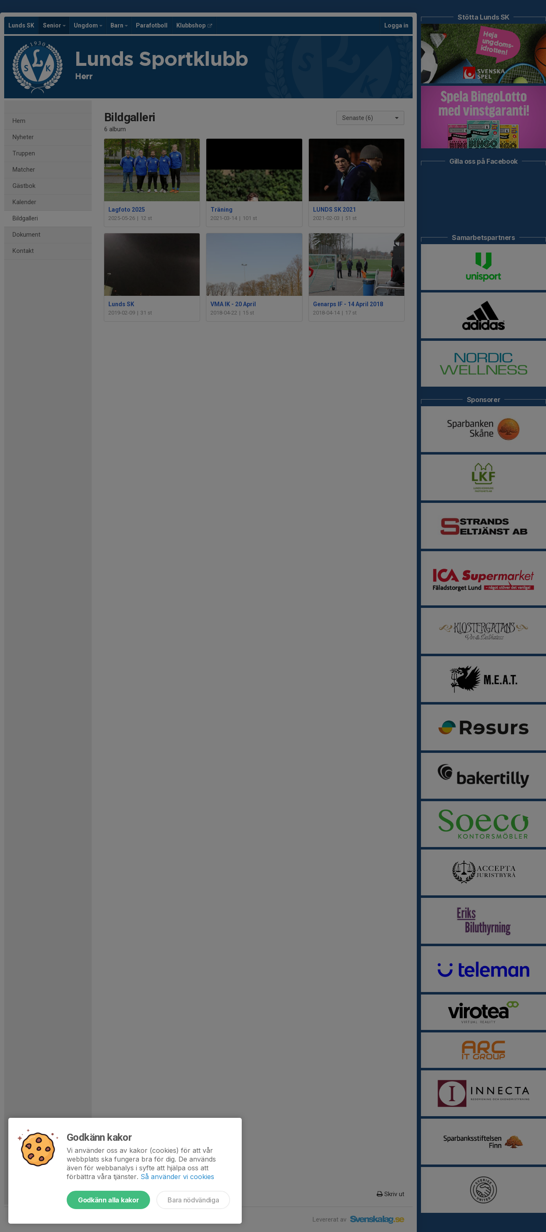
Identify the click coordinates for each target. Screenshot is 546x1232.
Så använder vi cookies (177, 1176)
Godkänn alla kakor (108, 1200)
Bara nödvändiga (193, 1200)
